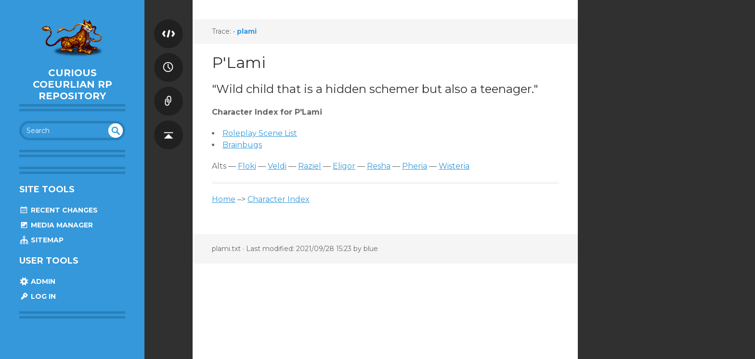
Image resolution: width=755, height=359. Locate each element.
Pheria (414, 166)
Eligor (344, 166)
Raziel (309, 166)
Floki (247, 166)
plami (247, 31)
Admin (37, 281)
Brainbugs (242, 144)
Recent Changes (58, 210)
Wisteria (454, 166)
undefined (115, 130)
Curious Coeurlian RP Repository (72, 84)
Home (223, 199)
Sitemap (41, 240)
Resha (379, 166)
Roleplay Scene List (259, 133)
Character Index (278, 199)
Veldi (277, 166)
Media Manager (56, 225)
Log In (37, 296)
